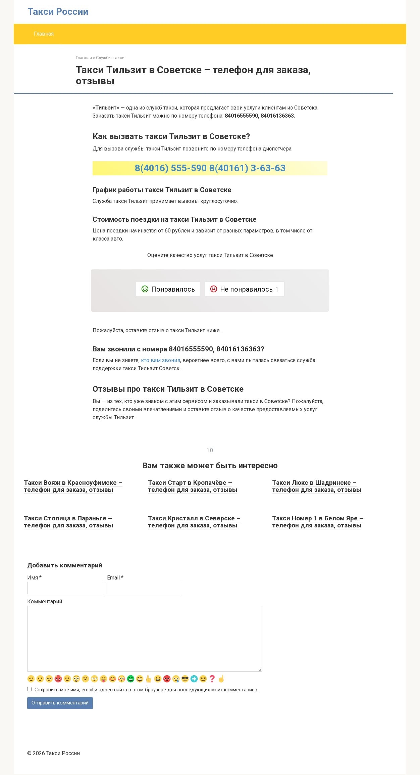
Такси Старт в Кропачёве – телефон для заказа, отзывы (192, 486)
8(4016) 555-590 (171, 168)
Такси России (58, 11)
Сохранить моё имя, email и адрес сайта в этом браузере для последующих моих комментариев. (146, 690)
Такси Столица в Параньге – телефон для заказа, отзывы (68, 521)
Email (115, 577)
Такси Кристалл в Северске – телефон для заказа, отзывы (194, 521)
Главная (44, 34)
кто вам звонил (160, 360)
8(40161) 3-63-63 (247, 168)
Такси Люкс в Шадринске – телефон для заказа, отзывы (316, 486)
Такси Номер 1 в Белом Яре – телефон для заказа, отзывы (317, 521)
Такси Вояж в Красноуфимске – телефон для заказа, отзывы (73, 486)
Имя (34, 577)
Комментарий (44, 601)
